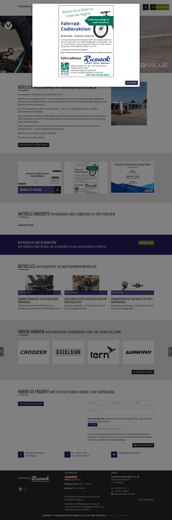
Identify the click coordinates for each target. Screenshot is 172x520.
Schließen (131, 83)
